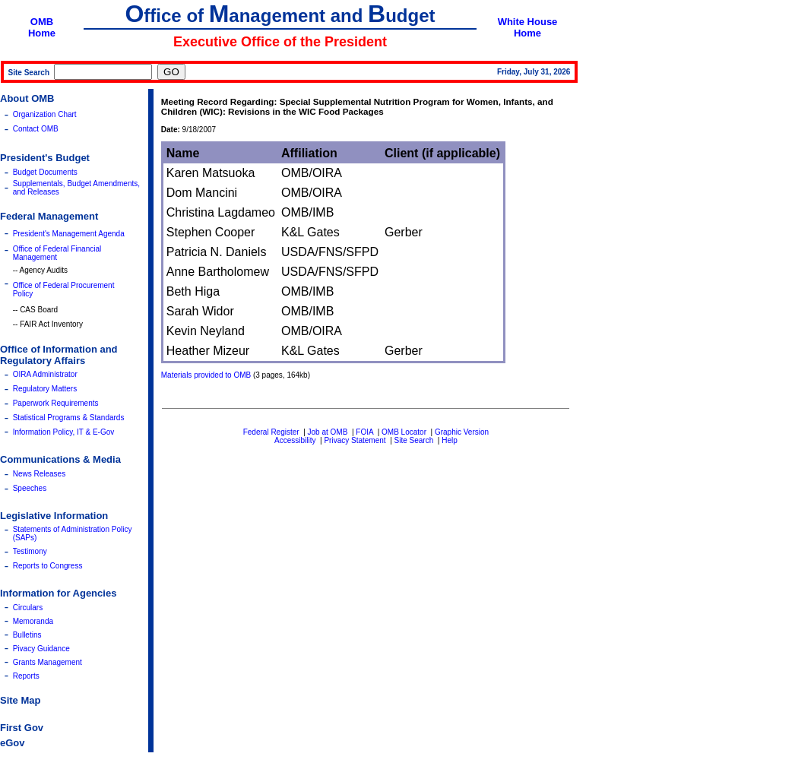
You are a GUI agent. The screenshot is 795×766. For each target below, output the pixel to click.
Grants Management (47, 662)
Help (450, 440)
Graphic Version (462, 432)
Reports (26, 676)
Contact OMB (36, 129)
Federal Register (271, 432)
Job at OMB (328, 432)
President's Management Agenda (69, 233)
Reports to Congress (48, 566)
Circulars (28, 607)
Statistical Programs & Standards (69, 417)
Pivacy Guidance (41, 648)
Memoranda (33, 621)
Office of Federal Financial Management (57, 253)
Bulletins (27, 635)
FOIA (364, 432)
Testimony (30, 551)
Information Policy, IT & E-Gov (64, 432)
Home (41, 33)
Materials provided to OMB (206, 375)
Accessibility (294, 440)
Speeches (29, 488)
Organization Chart (45, 114)
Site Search (414, 440)
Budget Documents (45, 172)
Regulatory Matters (45, 389)
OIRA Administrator (45, 374)
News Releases (39, 474)
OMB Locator (404, 432)
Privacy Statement (354, 440)
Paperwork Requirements (56, 403)
